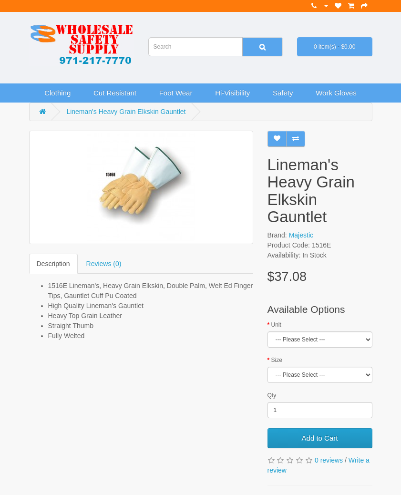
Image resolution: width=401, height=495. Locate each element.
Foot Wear (176, 93)
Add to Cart (320, 438)
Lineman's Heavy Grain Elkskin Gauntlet (125, 111)
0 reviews (329, 460)
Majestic (301, 235)
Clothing (57, 93)
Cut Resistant (114, 93)
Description (53, 264)
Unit (276, 324)
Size (276, 360)
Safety (283, 93)
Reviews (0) (104, 264)
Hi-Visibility (232, 93)
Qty (272, 395)
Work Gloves (336, 93)
